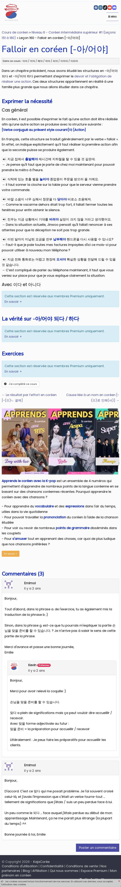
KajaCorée (41, 862)
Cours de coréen (15, 32)
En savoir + (13, 301)
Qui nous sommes (64, 870)
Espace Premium (94, 870)
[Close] (119, 881)
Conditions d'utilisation (20, 866)
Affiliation (39, 870)
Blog (26, 870)
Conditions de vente (82, 866)
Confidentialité (51, 866)
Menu (112, 16)
